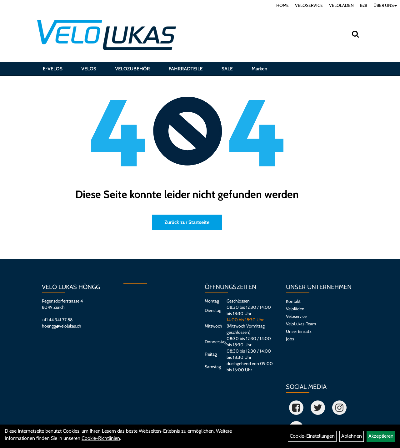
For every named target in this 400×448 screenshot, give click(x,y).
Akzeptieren (380, 436)
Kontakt (293, 301)
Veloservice (296, 316)
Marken (259, 70)
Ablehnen (351, 436)
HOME (282, 5)
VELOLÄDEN (341, 5)
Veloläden (295, 309)
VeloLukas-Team (301, 324)
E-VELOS (52, 70)
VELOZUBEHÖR (132, 70)
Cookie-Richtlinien (101, 438)
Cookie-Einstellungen (312, 436)
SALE (227, 70)
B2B (363, 5)
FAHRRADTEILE (186, 70)
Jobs (290, 339)
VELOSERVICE (309, 5)
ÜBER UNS (385, 5)
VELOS (88, 70)
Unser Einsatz (299, 331)
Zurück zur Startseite (186, 222)
